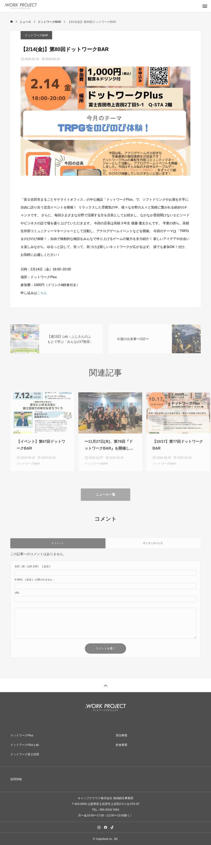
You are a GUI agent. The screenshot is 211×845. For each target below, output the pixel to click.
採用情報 (16, 779)
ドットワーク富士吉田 (24, 754)
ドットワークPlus (21, 735)
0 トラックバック (153, 546)
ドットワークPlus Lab (24, 744)
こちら (42, 293)
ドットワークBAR (36, 35)
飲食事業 (121, 744)
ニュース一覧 (105, 501)
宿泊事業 (121, 735)
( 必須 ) (32, 569)
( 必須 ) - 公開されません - (34, 583)
